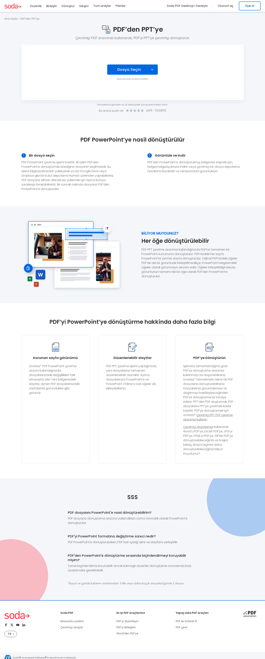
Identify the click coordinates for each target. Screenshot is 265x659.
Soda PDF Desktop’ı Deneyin (189, 6)
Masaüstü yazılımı (72, 621)
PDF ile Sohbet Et (186, 621)
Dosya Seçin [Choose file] (129, 69)
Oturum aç (226, 6)
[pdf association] (250, 614)
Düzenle (36, 6)
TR (11, 634)
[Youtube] (18, 625)
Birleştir (51, 6)
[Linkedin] (23, 625)
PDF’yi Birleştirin (126, 627)
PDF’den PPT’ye (29, 19)
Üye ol (249, 6)
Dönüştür (68, 6)
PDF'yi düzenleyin (127, 621)
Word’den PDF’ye (127, 633)
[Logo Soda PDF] (12, 6)
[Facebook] (6, 625)
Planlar (121, 6)
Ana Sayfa (11, 19)
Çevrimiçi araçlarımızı (198, 427)
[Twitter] (12, 625)
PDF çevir (181, 627)
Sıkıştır (84, 6)
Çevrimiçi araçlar (71, 627)
